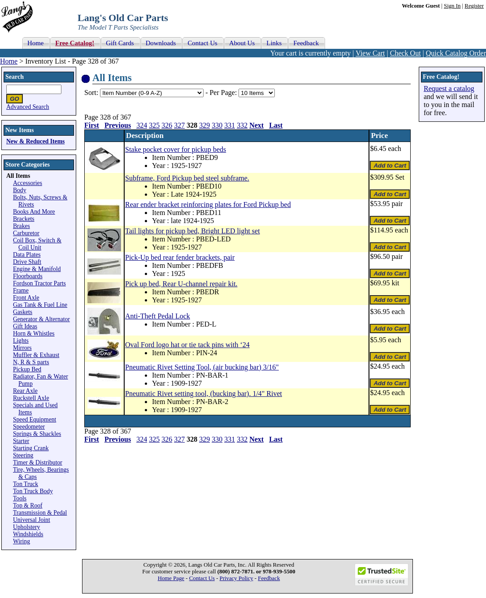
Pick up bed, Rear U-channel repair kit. (181, 284)
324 (141, 125)
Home (8, 61)
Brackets (24, 218)
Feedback (269, 578)
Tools (19, 498)
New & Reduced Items (35, 141)
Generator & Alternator (41, 319)
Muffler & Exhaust (36, 355)
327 (179, 125)
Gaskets (22, 312)
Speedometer (29, 426)
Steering (23, 455)
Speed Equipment (34, 419)
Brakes (21, 226)
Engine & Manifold (37, 269)
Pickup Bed (27, 369)
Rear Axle (25, 390)
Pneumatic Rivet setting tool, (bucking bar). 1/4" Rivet (203, 393)
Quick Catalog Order (456, 53)
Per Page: (224, 92)
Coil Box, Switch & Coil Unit (37, 244)
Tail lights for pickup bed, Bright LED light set (192, 231)
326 (166, 125)
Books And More (34, 211)
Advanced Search (27, 106)
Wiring (21, 541)
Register (474, 6)
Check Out (405, 53)
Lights (21, 340)
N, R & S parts (31, 362)
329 (204, 125)
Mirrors (22, 347)
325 (154, 125)
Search (14, 76)
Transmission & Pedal (40, 512)
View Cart (370, 53)
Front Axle (26, 297)
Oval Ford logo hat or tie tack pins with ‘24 (187, 344)
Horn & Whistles (34, 333)
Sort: (91, 92)
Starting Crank (31, 448)
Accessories (27, 183)
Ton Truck (25, 484)
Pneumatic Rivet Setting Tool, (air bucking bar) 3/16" (202, 367)
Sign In (452, 6)
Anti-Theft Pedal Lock (157, 316)
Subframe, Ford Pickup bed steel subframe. (187, 178)
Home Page (171, 578)
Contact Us (202, 578)
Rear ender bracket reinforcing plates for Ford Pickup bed (208, 204)
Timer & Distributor (37, 462)
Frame (21, 290)
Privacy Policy (236, 578)
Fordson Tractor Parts (39, 283)
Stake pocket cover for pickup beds (175, 149)
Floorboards (28, 276)
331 (229, 125)
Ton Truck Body (33, 491)
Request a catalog (449, 88)
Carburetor (26, 233)
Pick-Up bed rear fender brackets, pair (179, 257)
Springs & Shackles (37, 433)
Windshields (28, 534)
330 (217, 125)
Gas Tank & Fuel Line (40, 304)
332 (242, 125)
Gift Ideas (25, 326)
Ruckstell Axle (31, 398)
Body (19, 190)
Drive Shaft (27, 261)
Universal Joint (31, 519)
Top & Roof (28, 505)
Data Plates (27, 254)
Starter (21, 441)
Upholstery (26, 527)
